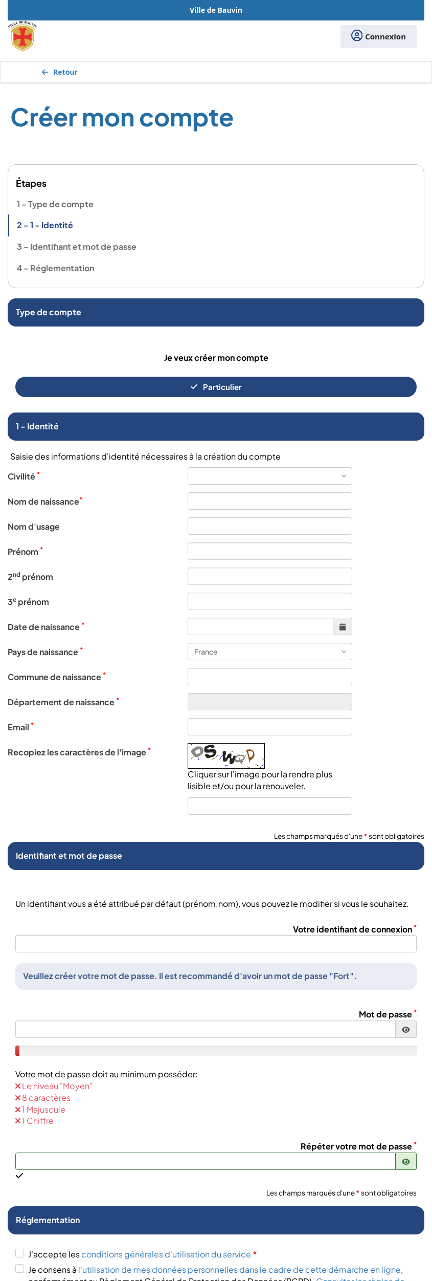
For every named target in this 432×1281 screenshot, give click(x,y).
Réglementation (62, 268)
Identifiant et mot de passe (83, 246)
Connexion (378, 37)
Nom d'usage (34, 526)
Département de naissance (63, 701)
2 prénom (30, 576)
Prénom (25, 551)
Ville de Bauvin (216, 10)
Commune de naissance (57, 676)
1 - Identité (51, 225)
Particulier (216, 387)
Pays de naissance (45, 651)
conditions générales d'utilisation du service (169, 1254)
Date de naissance (46, 626)
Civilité (24, 476)
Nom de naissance (45, 501)
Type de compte (61, 204)
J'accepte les (142, 1254)
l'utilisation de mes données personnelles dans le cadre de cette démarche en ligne (239, 1269)
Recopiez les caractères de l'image (79, 751)
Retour (60, 72)
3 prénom (28, 601)
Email (21, 726)
